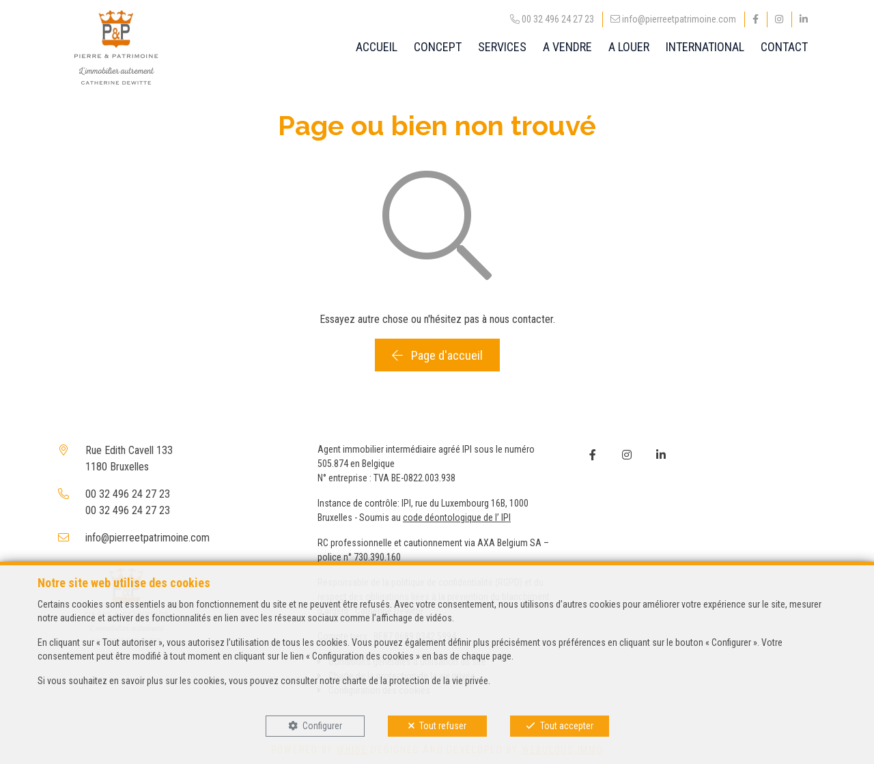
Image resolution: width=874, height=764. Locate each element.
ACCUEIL (376, 47)
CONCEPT (438, 47)
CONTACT (784, 47)
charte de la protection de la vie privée (415, 680)
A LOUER (628, 47)
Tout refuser (442, 725)
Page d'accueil (437, 355)
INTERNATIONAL (705, 47)
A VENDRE (567, 47)
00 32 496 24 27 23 (127, 493)
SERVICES (502, 47)
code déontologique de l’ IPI (457, 517)
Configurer (322, 725)
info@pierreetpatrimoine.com (147, 537)
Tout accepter (566, 725)
